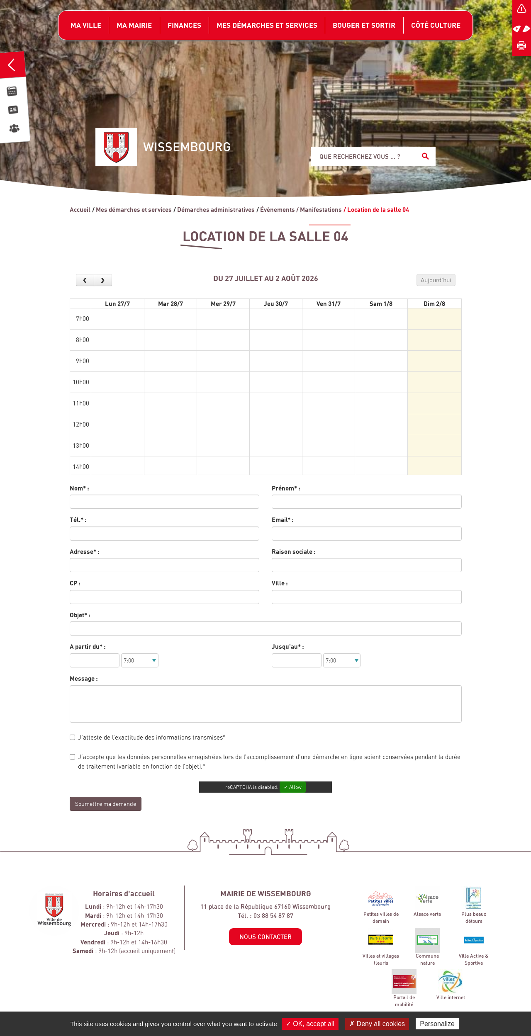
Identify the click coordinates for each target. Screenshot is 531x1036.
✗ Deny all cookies (377, 1023)
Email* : (283, 519)
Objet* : (80, 615)
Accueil (80, 209)
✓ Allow (293, 787)
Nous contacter (265, 936)
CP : (75, 583)
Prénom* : (286, 488)
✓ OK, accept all (310, 1023)
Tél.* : (78, 519)
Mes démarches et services (134, 209)
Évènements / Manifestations (301, 209)
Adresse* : (85, 551)
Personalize (437, 1023)
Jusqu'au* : (288, 646)
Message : (84, 678)
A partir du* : (88, 646)
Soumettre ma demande (105, 803)
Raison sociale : (294, 551)
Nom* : (79, 488)
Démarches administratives (216, 209)
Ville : (280, 583)
